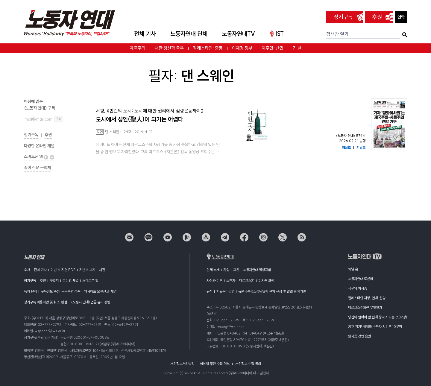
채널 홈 (353, 269)
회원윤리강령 (225, 291)
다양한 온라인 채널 (39, 145)
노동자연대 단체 (188, 33)
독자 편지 (30, 291)
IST (277, 33)
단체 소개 (213, 270)
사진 (102, 270)
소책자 (230, 280)
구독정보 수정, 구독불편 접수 (60, 291)
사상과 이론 (214, 280)
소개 (27, 270)
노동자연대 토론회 (360, 278)
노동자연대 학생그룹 (257, 270)
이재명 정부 (242, 48)
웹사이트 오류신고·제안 (100, 291)
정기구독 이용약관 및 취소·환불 (45, 302)
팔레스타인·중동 (208, 48)
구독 (58, 119)
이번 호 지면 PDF (63, 270)
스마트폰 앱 (39, 156)
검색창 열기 (337, 34)
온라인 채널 (70, 280)
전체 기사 (145, 33)
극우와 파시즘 (357, 288)
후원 (377, 16)
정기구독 (343, 16)
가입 (226, 270)
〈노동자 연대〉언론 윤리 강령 (90, 302)
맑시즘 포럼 (266, 280)
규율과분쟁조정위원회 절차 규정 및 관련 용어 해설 (272, 291)
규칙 (210, 291)
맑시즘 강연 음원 (359, 336)
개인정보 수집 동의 (248, 363)
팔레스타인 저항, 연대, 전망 (367, 298)
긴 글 (297, 48)
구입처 (54, 280)
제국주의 (137, 48)
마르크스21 (246, 280)
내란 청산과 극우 (169, 48)
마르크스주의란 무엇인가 (365, 307)
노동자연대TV (238, 33)
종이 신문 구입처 (37, 167)
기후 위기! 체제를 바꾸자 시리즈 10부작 (375, 326)
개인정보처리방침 (182, 363)
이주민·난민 (272, 48)
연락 (401, 17)
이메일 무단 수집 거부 (215, 363)
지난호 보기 (87, 270)
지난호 (360, 147)
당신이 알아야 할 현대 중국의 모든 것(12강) (377, 317)
